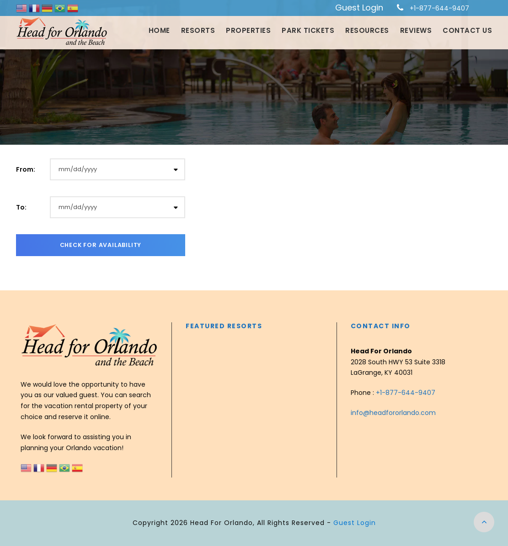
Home (159, 30)
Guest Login (359, 7)
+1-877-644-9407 (439, 8)
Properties (248, 30)
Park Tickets (308, 30)
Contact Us (467, 30)
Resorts (198, 30)
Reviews (416, 30)
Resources (367, 30)
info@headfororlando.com (393, 412)
